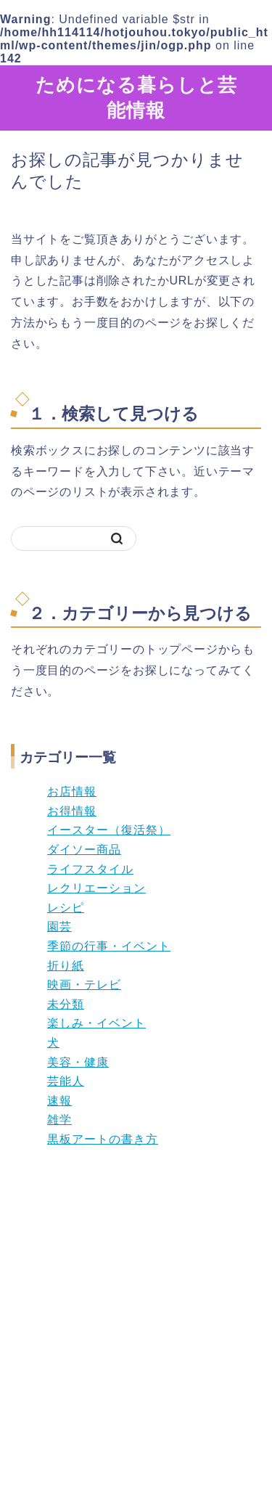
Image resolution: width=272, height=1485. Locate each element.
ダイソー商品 (84, 849)
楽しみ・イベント (96, 1023)
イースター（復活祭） (108, 830)
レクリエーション (96, 888)
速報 (59, 1101)
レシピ (65, 907)
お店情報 (71, 791)
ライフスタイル (90, 869)
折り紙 (65, 966)
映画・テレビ (84, 984)
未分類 (65, 1004)
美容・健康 (78, 1062)
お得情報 (71, 811)
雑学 (59, 1119)
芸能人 (65, 1081)
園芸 (59, 926)
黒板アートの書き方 (102, 1139)
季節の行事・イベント (108, 946)
